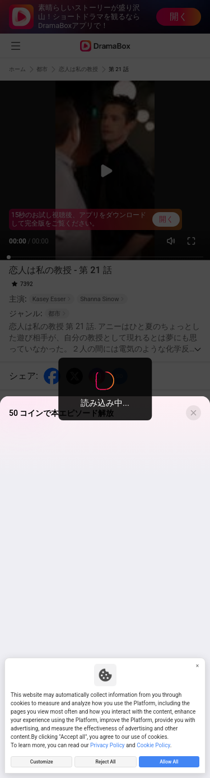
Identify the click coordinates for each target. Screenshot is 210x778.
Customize (41, 761)
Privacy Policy (107, 743)
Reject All (105, 761)
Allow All (169, 761)
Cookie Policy (153, 743)
